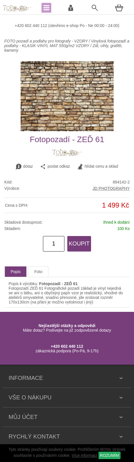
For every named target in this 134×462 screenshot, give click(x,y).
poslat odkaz (55, 166)
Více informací (84, 455)
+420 (20, 25)
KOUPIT (79, 243)
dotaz (24, 166)
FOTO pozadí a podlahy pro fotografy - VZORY (46, 41)
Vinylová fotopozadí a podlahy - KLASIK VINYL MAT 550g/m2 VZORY (66, 43)
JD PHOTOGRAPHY (111, 188)
